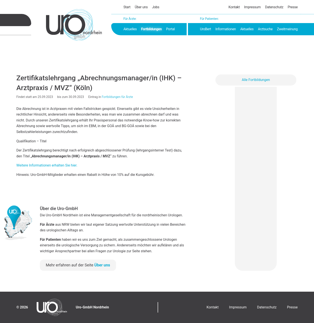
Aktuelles (130, 29)
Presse (293, 7)
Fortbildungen (151, 29)
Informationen (225, 29)
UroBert (205, 29)
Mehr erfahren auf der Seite (78, 265)
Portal (170, 29)
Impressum (252, 7)
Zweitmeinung (287, 29)
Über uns (141, 7)
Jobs (155, 7)
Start (126, 7)
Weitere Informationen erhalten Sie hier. (46, 165)
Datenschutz (274, 7)
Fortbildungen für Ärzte (117, 97)
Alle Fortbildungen (256, 80)
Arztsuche (265, 29)
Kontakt (234, 7)
